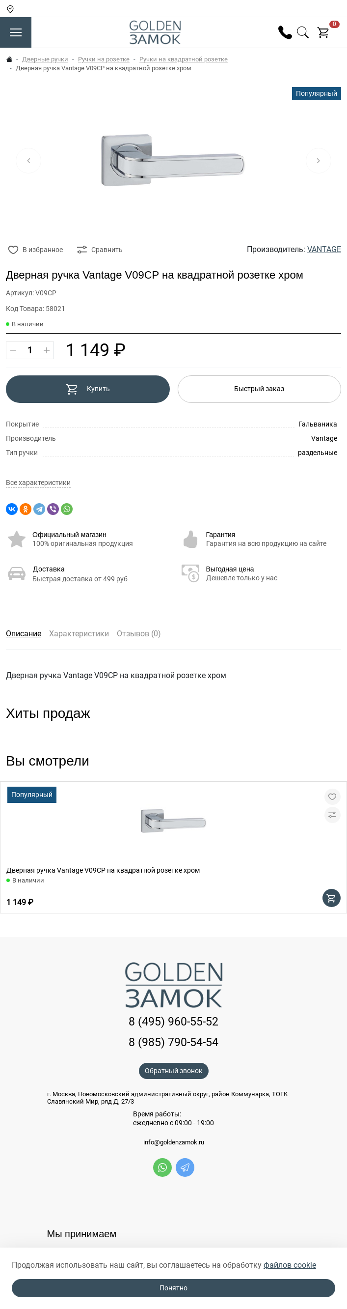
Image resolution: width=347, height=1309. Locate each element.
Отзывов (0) (139, 633)
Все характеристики (38, 482)
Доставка (49, 569)
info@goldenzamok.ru (173, 1142)
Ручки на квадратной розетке (183, 59)
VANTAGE (324, 249)
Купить (87, 389)
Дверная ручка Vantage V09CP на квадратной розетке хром (103, 870)
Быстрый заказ (259, 389)
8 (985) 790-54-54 (173, 1042)
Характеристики (79, 633)
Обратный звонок (174, 1071)
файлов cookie (290, 1265)
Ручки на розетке (104, 59)
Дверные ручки (45, 59)
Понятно (173, 1288)
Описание (23, 633)
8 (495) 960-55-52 (173, 1021)
